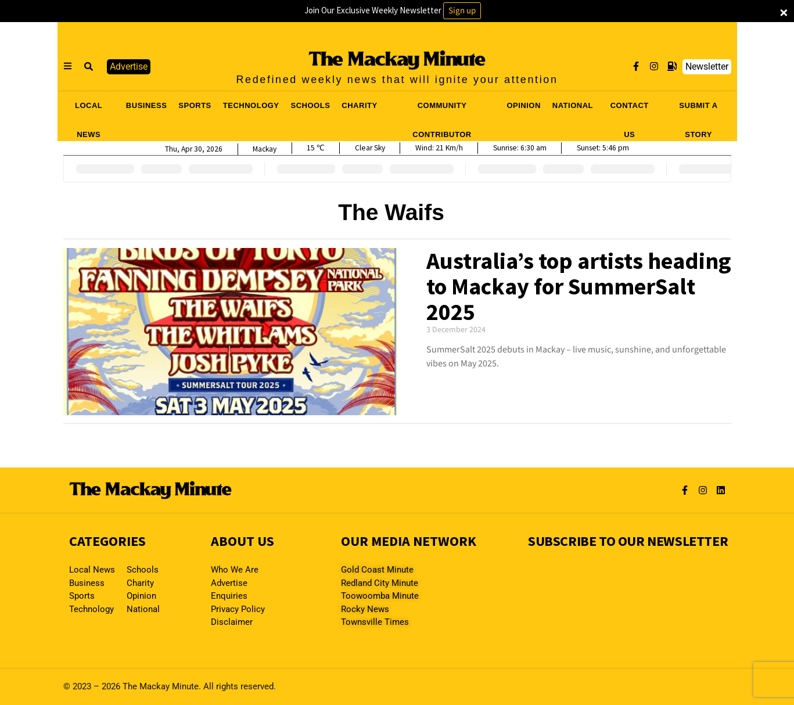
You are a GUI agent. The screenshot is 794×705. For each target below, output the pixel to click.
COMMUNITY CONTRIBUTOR (441, 109)
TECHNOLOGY (251, 105)
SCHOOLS (310, 105)
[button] (89, 66)
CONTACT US (629, 109)
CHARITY (359, 105)
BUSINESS (146, 105)
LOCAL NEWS (88, 109)
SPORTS (194, 105)
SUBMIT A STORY (698, 109)
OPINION (523, 105)
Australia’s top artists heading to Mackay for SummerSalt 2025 (578, 286)
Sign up (462, 11)
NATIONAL (572, 105)
